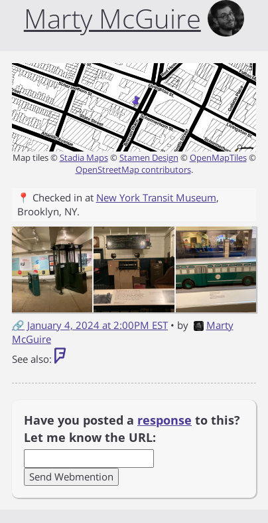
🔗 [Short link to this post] (18, 325)
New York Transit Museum (156, 197)
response (164, 420)
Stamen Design (148, 157)
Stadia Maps (84, 157)
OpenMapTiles (218, 157)
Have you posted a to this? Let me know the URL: (132, 428)
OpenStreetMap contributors (133, 169)
